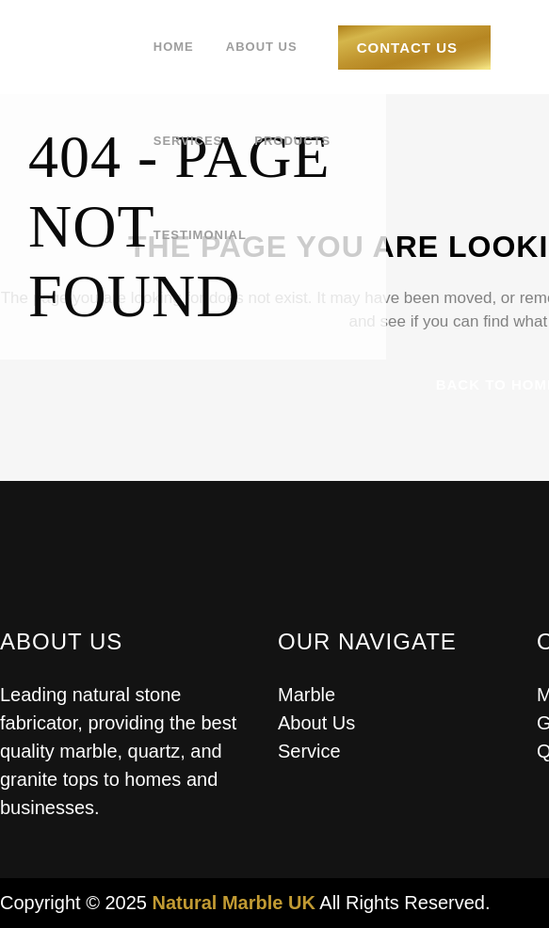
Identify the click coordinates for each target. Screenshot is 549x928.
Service (309, 751)
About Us (316, 722)
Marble (306, 694)
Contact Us (407, 48)
